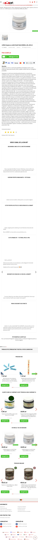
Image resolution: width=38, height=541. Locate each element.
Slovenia (14, 536)
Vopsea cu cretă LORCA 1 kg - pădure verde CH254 (10, 485)
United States (12, 539)
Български (6, 532)
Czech (7, 534)
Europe (19, 534)
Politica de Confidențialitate (5, 509)
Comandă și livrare (21, 509)
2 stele (8, 132)
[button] (11, 387)
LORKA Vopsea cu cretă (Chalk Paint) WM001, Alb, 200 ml (9, 450)
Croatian (33, 532)
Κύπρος (21, 537)
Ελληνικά (12, 532)
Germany (20, 532)
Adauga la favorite (26, 47)
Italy (25, 534)
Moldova (26, 539)
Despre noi (2, 506)
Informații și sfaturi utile (5, 517)
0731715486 (29, 5)
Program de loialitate (22, 506)
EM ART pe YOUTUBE (5, 526)
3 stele (11, 132)
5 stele (16, 132)
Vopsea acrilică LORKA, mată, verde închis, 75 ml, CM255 (9, 414)
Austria (26, 532)
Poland (31, 534)
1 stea (5, 132)
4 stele (13, 132)
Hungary (13, 534)
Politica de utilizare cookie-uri (6, 511)
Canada (20, 539)
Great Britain (29, 537)
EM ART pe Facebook (5, 524)
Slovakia (8, 536)
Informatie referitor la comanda (24, 511)
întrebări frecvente (21, 508)
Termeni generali (3, 508)
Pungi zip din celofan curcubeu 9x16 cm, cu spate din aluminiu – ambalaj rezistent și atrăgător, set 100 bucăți (9, 380)
